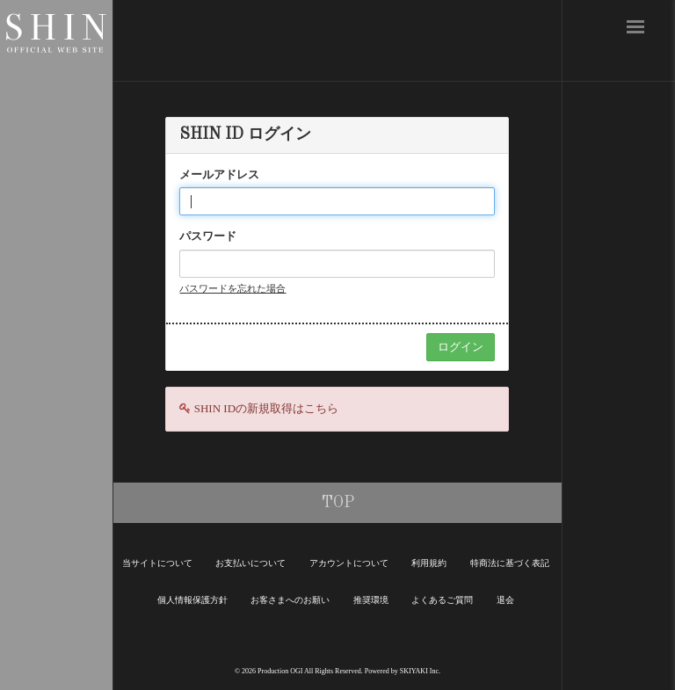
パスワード (207, 236)
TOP (338, 503)
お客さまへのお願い (290, 600)
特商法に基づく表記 (509, 563)
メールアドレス (219, 174)
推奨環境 (370, 600)
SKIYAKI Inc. (420, 671)
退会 (505, 600)
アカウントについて (348, 563)
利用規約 (428, 563)
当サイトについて (157, 563)
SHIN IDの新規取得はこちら (266, 408)
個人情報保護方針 (192, 600)
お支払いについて (250, 563)
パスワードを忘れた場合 (232, 288)
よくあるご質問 (442, 600)
